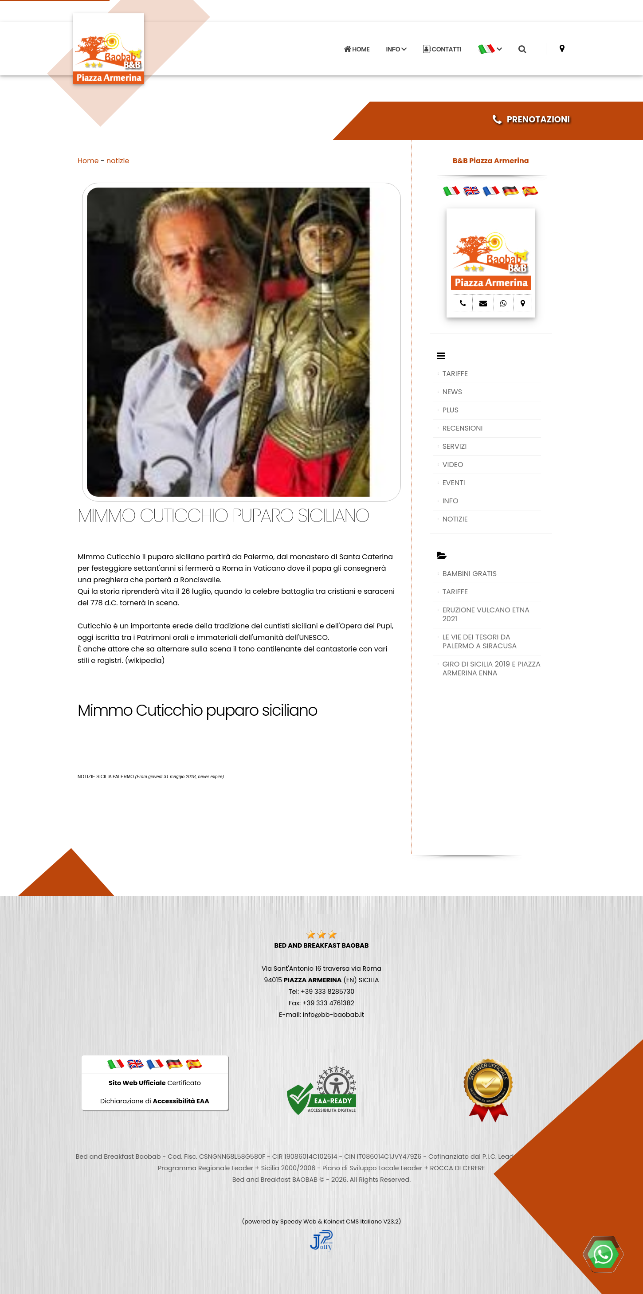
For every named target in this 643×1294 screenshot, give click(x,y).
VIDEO (453, 464)
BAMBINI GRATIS (470, 574)
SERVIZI (455, 446)
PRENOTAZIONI (531, 119)
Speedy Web (298, 1221)
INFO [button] (396, 49)
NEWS (452, 392)
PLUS (451, 410)
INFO (451, 501)
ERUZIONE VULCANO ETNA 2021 (486, 614)
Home (88, 161)
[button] (490, 49)
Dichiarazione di (154, 1101)
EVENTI (454, 483)
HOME (356, 49)
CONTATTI (442, 49)
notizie (117, 161)
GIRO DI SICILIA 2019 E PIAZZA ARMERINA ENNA (492, 668)
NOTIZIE (455, 519)
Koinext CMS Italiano (353, 1221)
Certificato (155, 1082)
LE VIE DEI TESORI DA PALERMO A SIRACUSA (480, 641)
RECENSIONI (463, 428)
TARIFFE (455, 374)
